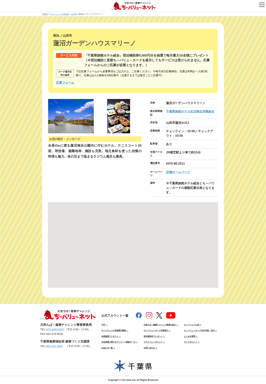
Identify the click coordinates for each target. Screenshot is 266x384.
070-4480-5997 (55, 329)
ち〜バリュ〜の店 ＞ (193, 325)
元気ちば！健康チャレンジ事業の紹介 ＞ (161, 325)
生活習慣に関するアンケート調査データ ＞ (119, 342)
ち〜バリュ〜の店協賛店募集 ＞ (114, 330)
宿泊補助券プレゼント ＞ (154, 336)
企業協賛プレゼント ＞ (111, 336)
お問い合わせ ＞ (150, 348)
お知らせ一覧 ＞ (108, 348)
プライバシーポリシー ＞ (154, 342)
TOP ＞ (104, 325)
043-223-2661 (54, 346)
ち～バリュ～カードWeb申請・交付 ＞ (200, 330)
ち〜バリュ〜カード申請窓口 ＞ (157, 330)
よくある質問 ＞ (191, 336)
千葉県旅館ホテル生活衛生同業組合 (190, 111)
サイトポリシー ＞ (192, 342)
